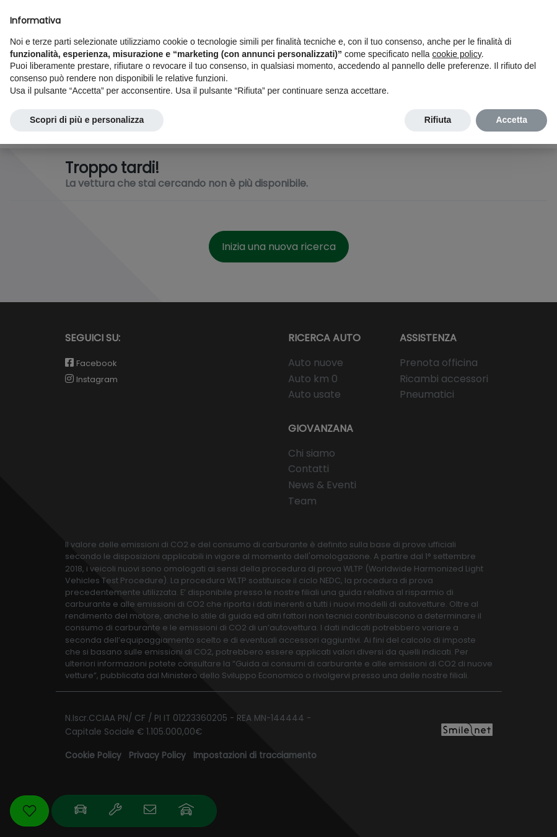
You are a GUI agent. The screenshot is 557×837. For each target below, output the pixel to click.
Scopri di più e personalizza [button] (87, 120)
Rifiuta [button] (438, 120)
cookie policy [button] (456, 54)
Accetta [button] (511, 120)
